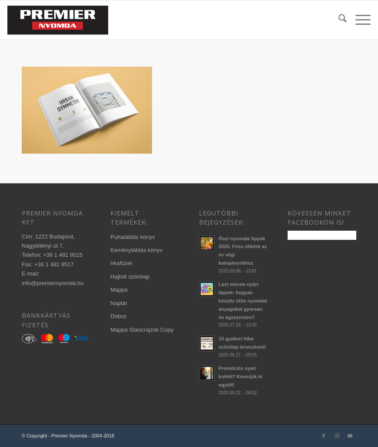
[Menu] (359, 20)
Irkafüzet (121, 263)
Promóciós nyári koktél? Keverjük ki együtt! (240, 376)
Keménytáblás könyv (136, 250)
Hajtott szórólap (129, 276)
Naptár (118, 303)
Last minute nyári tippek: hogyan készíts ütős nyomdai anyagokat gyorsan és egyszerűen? (243, 300)
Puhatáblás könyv (132, 237)
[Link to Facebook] (323, 435)
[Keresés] (338, 20)
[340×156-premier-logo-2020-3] (57, 20)
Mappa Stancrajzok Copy (141, 329)
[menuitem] (338, 20)
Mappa (119, 289)
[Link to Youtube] (349, 435)
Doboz (118, 316)
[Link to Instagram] (336, 435)
